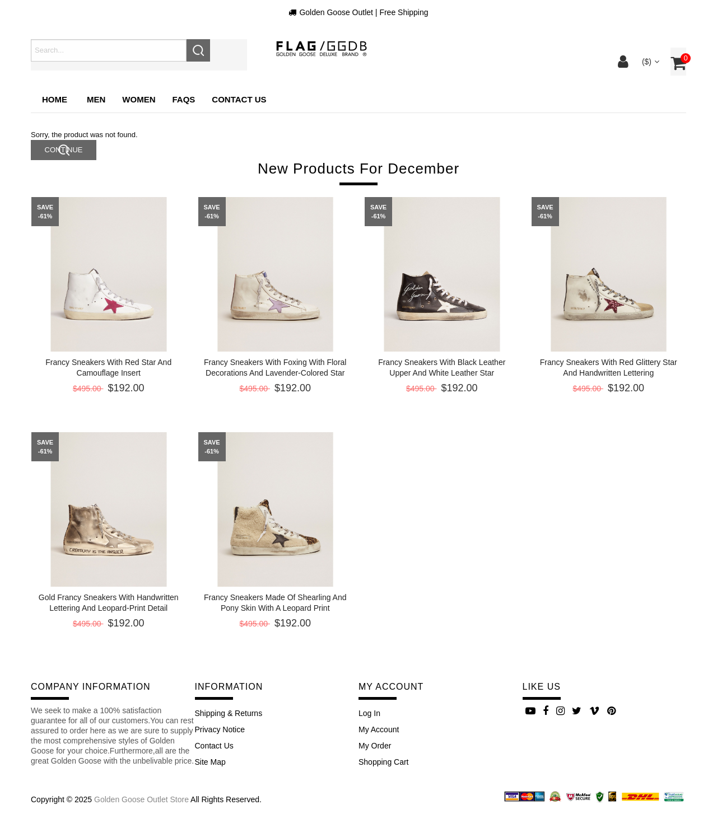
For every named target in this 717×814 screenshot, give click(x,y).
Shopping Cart (383, 761)
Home (54, 99)
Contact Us (214, 745)
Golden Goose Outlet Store (141, 799)
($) (649, 61)
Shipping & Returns (229, 713)
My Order (374, 745)
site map (210, 761)
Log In (369, 713)
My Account (378, 729)
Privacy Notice (220, 729)
